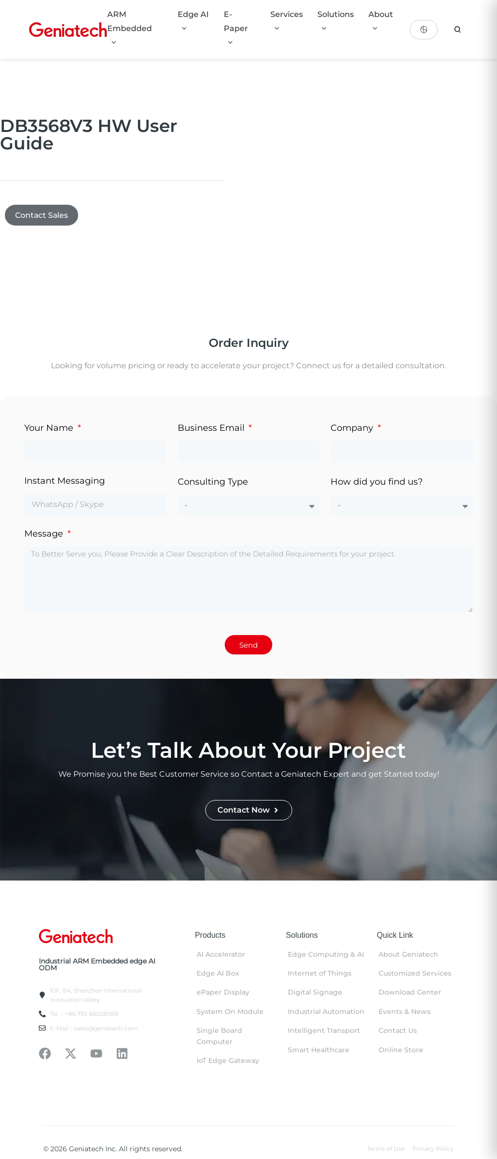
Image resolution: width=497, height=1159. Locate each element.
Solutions (335, 21)
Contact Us (398, 1031)
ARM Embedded (129, 28)
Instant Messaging (64, 481)
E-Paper (236, 28)
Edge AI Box (218, 973)
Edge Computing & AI (326, 954)
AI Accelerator (221, 954)
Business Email (212, 428)
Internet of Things (319, 973)
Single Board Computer (219, 1036)
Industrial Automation (326, 1012)
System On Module (230, 1012)
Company (353, 428)
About (380, 21)
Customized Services (415, 973)
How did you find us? (377, 482)
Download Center (410, 993)
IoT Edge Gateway (228, 1061)
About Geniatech (408, 954)
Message (45, 534)
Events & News (405, 1012)
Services (286, 21)
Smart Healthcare (318, 1050)
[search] (457, 29)
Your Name (50, 428)
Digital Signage (315, 993)
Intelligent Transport (324, 1031)
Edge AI (193, 21)
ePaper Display (223, 993)
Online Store (401, 1050)
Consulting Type (213, 482)
